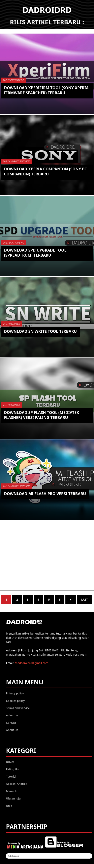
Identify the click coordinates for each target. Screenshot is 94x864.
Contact (11, 723)
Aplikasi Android (16, 784)
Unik (9, 806)
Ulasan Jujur (14, 798)
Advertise (12, 715)
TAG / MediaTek (11, 324)
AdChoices (13, 856)
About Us (12, 730)
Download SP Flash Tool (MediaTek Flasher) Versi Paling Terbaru (41, 415)
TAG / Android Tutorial (16, 161)
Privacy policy (15, 693)
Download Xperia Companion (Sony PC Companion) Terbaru (45, 171)
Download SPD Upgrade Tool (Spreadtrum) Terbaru (35, 252)
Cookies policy (15, 701)
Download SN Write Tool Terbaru (40, 331)
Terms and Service (18, 708)
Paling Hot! (13, 769)
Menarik (11, 791)
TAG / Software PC (13, 80)
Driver (10, 762)
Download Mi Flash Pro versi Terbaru (45, 493)
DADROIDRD (47, 9)
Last (84, 599)
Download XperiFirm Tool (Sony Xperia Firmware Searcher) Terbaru (46, 90)
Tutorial (11, 776)
